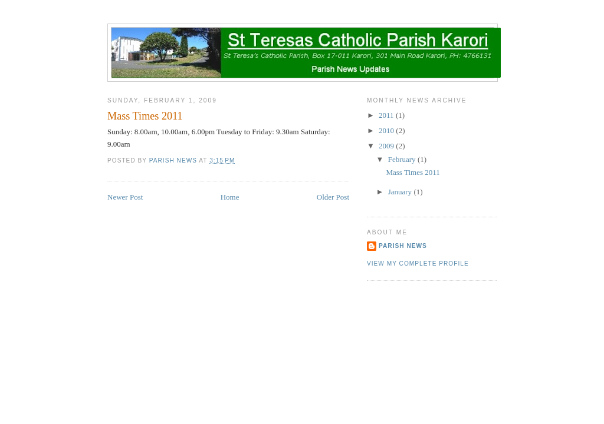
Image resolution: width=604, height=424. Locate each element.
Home (230, 197)
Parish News (403, 246)
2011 (387, 115)
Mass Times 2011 (412, 172)
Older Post (333, 197)
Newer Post (125, 197)
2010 (387, 130)
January (401, 191)
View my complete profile (418, 263)
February (403, 159)
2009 (387, 145)
